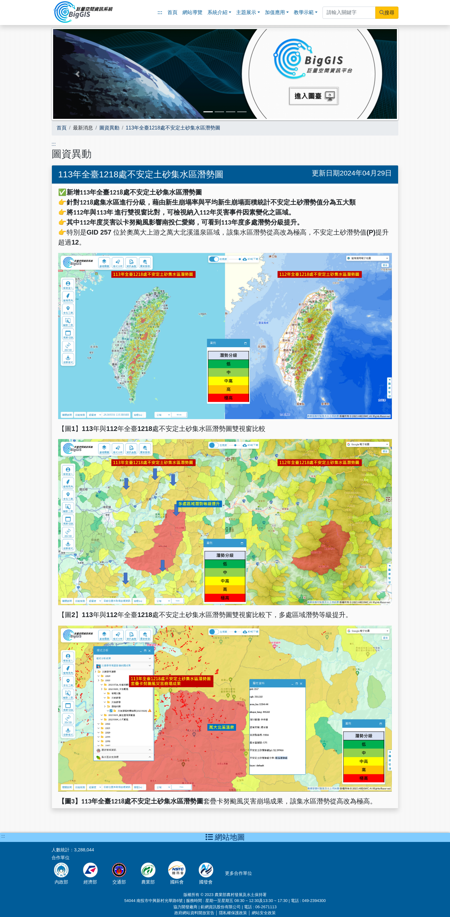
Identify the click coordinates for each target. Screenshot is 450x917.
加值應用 (275, 12)
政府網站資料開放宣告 (194, 912)
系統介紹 (218, 12)
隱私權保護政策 (233, 912)
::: (160, 12)
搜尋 (389, 12)
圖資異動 (109, 127)
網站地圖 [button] (225, 837)
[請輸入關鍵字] (349, 13)
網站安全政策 (264, 912)
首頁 (173, 12)
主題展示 (246, 12)
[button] (78, 74)
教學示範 (304, 12)
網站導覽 (192, 12)
